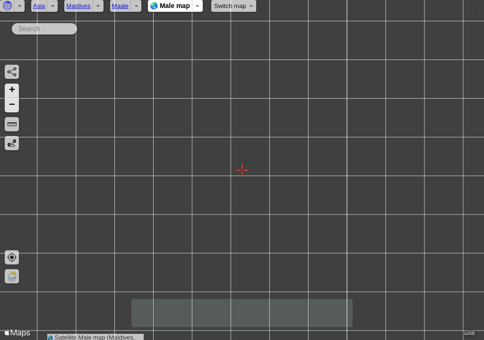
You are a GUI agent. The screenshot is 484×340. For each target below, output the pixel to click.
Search (78, 27)
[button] (12, 91)
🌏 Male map (170, 5)
